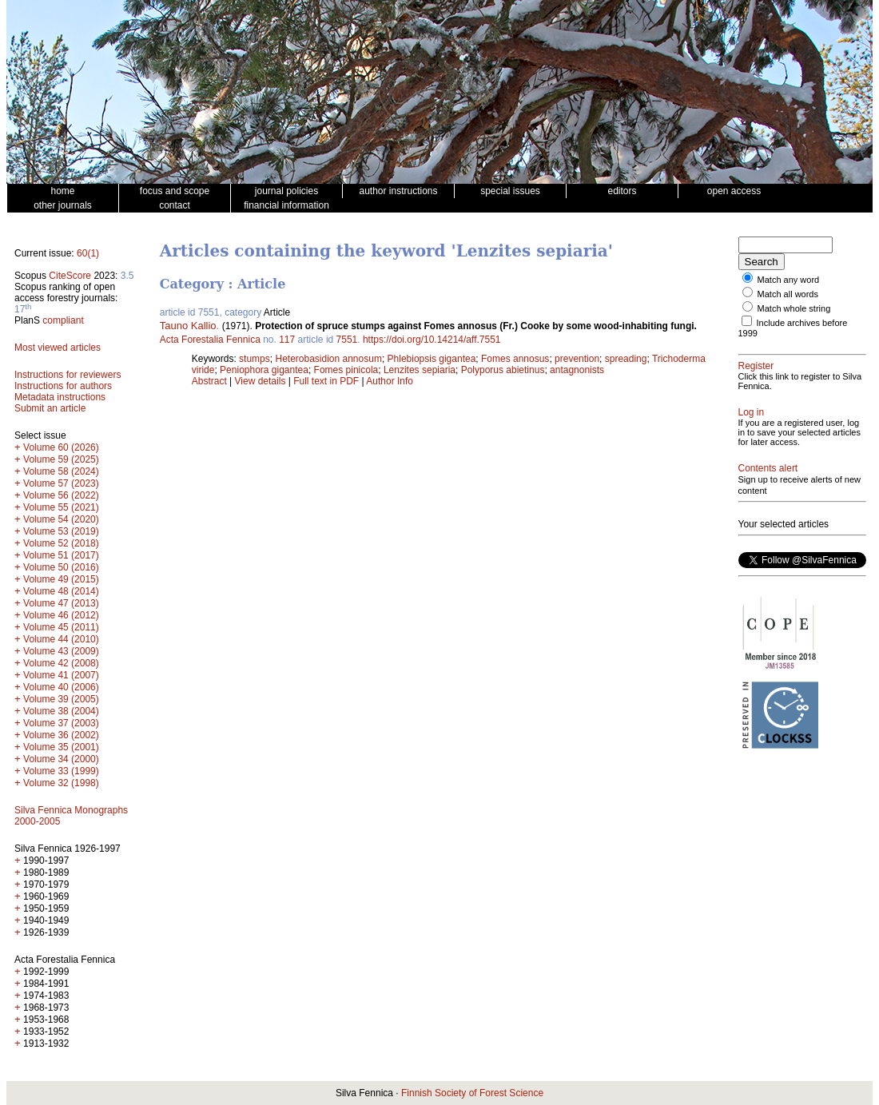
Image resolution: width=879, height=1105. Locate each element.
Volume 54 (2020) (61, 519)
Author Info (389, 381)
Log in (751, 412)
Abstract (209, 381)
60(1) (88, 253)
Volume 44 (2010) (61, 639)
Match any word (789, 279)
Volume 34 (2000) (61, 759)
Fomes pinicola (346, 370)
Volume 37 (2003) (61, 723)
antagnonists (577, 370)
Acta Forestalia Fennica (210, 339)
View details (261, 381)
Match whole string (794, 308)
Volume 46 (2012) (61, 615)
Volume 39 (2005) (61, 699)
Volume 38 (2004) (61, 711)
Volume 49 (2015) (61, 579)
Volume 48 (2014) (61, 591)
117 (287, 339)
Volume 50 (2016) (61, 567)
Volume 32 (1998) (61, 783)
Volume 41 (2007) (61, 675)
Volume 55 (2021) (61, 507)
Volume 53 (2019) (61, 531)
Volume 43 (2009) (61, 651)
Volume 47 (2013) (61, 603)
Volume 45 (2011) (61, 627)
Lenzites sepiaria (419, 370)
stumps (254, 358)
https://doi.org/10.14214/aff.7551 (432, 339)
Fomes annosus (515, 358)
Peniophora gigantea (264, 370)
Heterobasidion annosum (328, 358)
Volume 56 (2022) (61, 495)
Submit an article (50, 408)
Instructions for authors (63, 386)
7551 (347, 339)
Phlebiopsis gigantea (432, 358)
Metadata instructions (59, 397)
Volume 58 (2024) (61, 471)
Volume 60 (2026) (61, 447)
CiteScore (70, 275)
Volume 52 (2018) (61, 543)
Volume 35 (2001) (61, 747)
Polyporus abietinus (503, 370)
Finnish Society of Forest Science (472, 1093)
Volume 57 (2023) (61, 483)
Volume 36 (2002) (61, 735)
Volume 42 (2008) (61, 663)
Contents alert (768, 468)
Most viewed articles (57, 347)
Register (756, 366)
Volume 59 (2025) (61, 459)
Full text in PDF (326, 381)
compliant (62, 320)
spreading (626, 358)
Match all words (788, 294)
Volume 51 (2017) (61, 555)
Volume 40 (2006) (61, 687)
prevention (577, 358)
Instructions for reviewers (67, 374)
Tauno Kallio (188, 326)
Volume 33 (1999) (61, 771)
